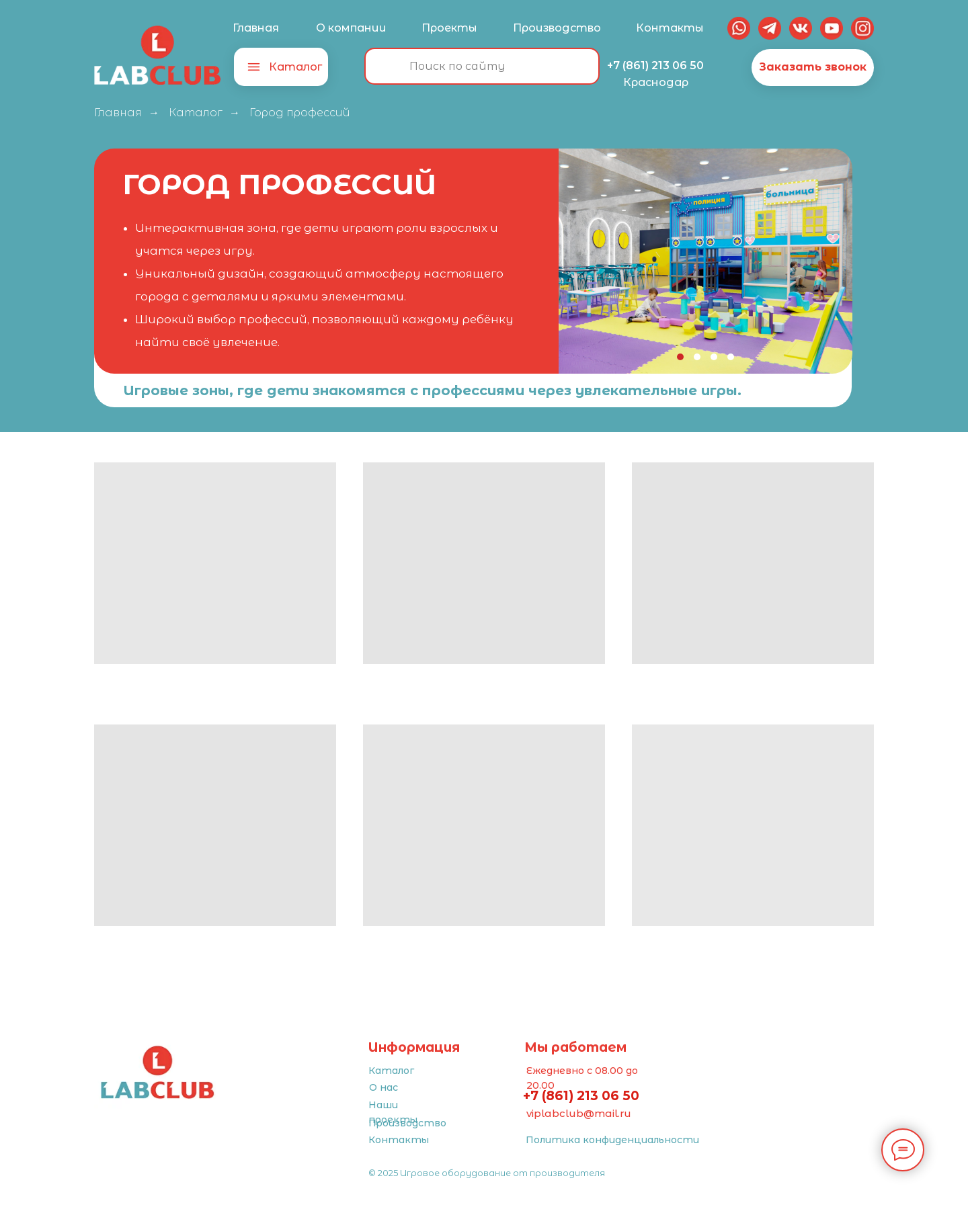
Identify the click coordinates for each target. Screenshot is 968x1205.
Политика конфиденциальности (612, 1140)
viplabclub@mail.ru (578, 1113)
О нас (383, 1087)
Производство (557, 28)
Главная (256, 28)
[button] (813, 67)
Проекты (449, 28)
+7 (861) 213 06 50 (655, 65)
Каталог (295, 66)
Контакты (669, 28)
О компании (351, 28)
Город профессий (299, 112)
